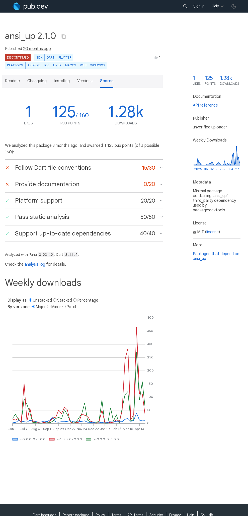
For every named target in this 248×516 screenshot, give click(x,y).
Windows (97, 65)
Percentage (87, 300)
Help (215, 6)
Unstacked (42, 300)
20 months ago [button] (37, 48)
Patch (71, 306)
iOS (46, 65)
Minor (56, 306)
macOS (70, 65)
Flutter (64, 57)
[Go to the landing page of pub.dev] (30, 6)
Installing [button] (62, 80)
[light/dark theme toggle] (234, 6)
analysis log (35, 264)
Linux (57, 65)
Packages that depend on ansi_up (216, 256)
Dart (50, 57)
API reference (205, 105)
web (83, 65)
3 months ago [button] (65, 145)
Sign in (198, 6)
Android (34, 65)
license (212, 231)
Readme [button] (12, 80)
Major (41, 306)
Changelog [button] (37, 80)
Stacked (64, 300)
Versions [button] (85, 80)
